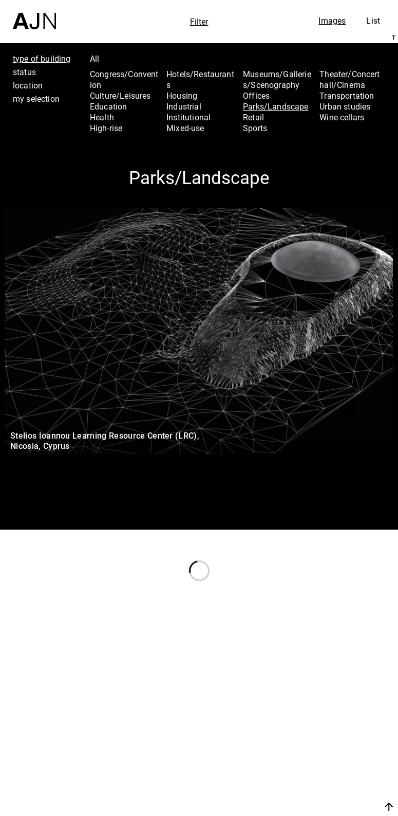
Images (332, 20)
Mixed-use (185, 128)
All (94, 58)
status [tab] (24, 72)
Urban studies (344, 106)
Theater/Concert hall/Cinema (349, 79)
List (373, 20)
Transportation (346, 95)
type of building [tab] (42, 58)
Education (108, 106)
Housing (181, 95)
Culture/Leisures (120, 95)
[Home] (34, 14)
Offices (256, 95)
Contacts (333, 771)
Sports (255, 128)
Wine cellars (341, 117)
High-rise (106, 128)
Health (102, 117)
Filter (199, 21)
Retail (253, 117)
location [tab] (28, 85)
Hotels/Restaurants (200, 79)
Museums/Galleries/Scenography (277, 79)
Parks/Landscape (275, 106)
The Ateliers (340, 744)
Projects (331, 758)
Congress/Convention (124, 79)
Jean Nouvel (341, 730)
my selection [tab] (36, 98)
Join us (324, 794)
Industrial (183, 106)
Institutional (188, 117)
